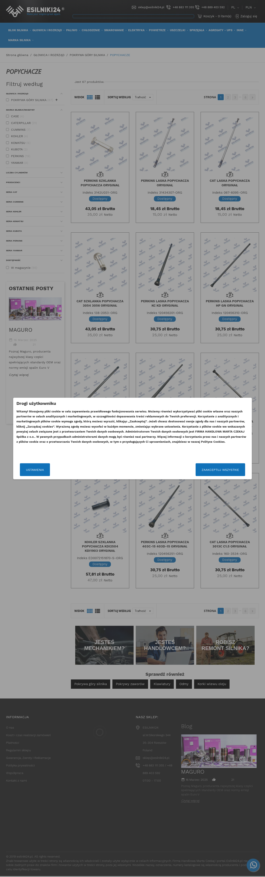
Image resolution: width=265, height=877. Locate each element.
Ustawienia (49, 469)
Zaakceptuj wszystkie (206, 469)
